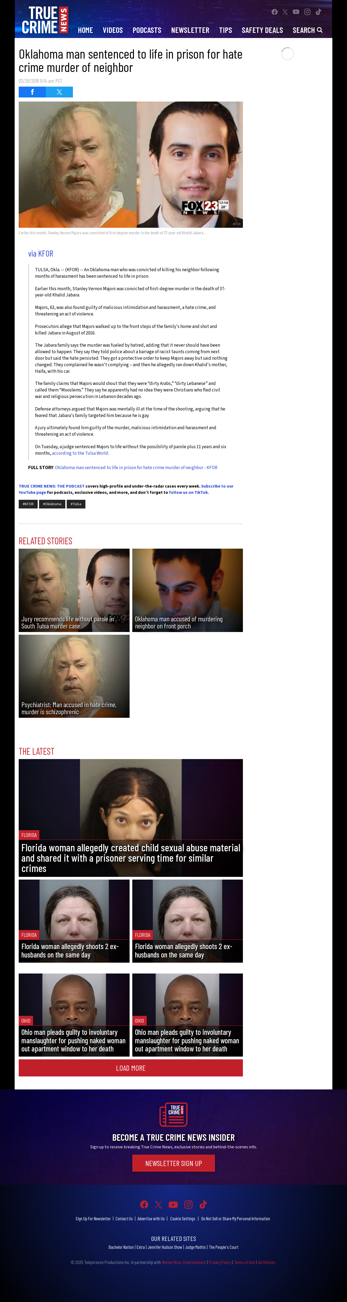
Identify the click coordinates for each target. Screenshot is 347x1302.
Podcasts (147, 29)
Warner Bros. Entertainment (184, 1262)
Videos (113, 29)
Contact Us (124, 1218)
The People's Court (223, 1247)
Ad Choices (266, 1262)
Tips (225, 29)
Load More (131, 1067)
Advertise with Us (151, 1218)
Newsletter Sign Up (173, 1163)
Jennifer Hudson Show (165, 1247)
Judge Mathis (195, 1247)
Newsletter (190, 29)
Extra (141, 1247)
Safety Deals (262, 29)
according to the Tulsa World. (80, 453)
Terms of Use (244, 1262)
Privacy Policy (220, 1262)
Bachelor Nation (121, 1247)
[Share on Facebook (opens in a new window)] (32, 92)
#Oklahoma (52, 504)
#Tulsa (76, 504)
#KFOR (28, 504)
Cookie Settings (182, 1218)
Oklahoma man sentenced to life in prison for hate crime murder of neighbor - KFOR (136, 467)
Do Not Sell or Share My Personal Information (235, 1218)
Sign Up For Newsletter (93, 1218)
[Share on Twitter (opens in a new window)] (59, 92)
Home (85, 29)
